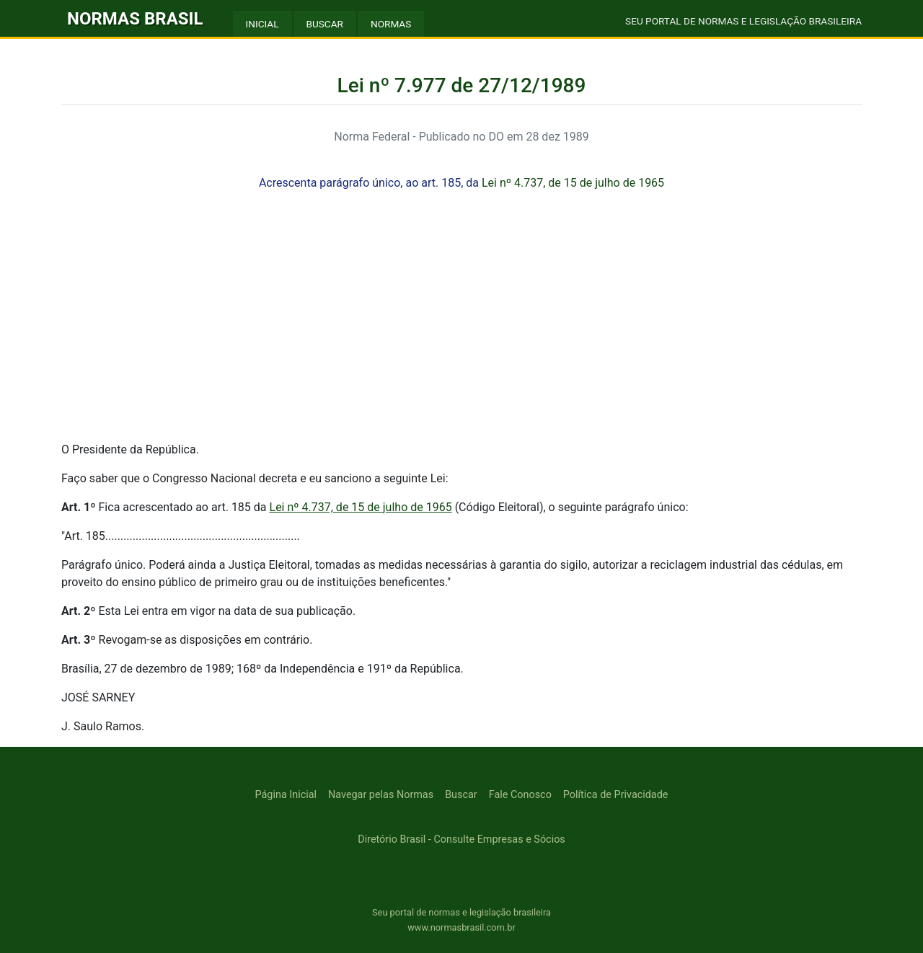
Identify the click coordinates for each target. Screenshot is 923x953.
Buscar (461, 795)
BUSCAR (324, 24)
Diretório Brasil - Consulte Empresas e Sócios (461, 839)
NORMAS (391, 24)
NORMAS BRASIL (135, 19)
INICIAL (262, 24)
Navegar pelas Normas (380, 795)
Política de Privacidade (615, 795)
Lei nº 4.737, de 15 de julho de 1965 (573, 183)
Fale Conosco (520, 795)
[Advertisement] (461, 329)
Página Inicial (286, 795)
